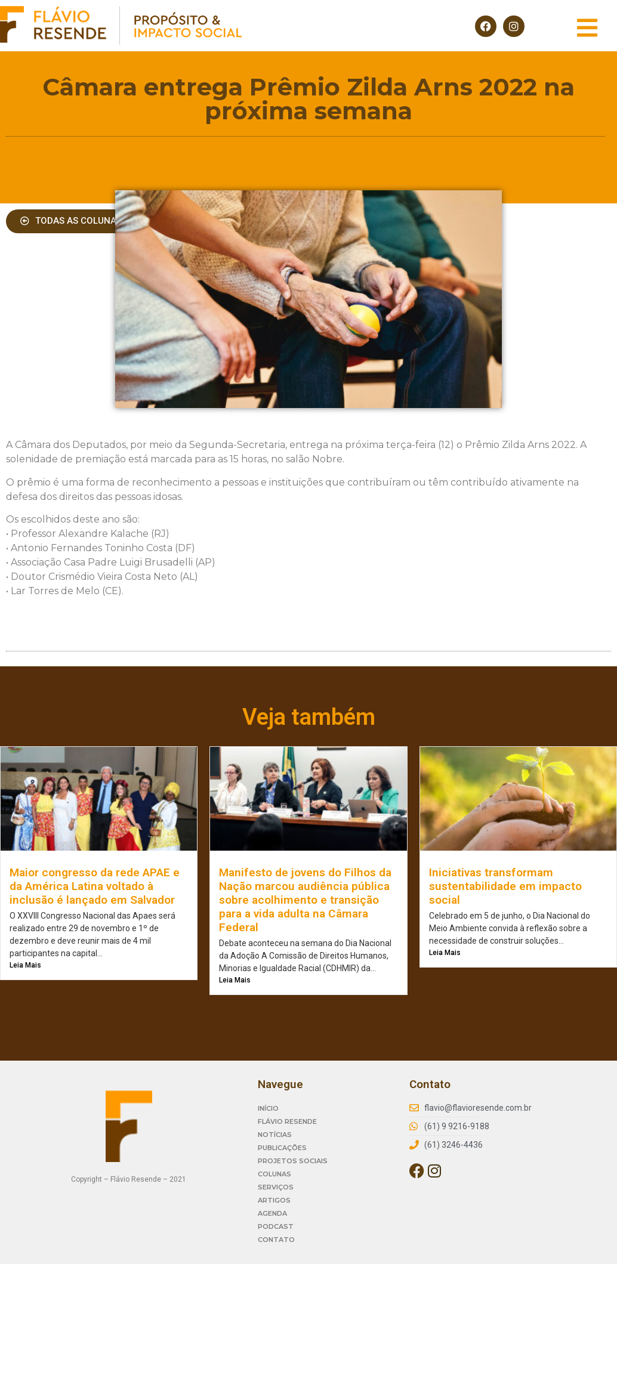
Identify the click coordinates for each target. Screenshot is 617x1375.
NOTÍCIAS (275, 1134)
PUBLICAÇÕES (282, 1148)
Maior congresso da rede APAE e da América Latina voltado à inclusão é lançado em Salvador (95, 886)
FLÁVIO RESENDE (287, 1121)
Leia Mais (25, 965)
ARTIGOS (274, 1200)
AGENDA (272, 1213)
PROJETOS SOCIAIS (293, 1161)
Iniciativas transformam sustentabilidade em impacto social (505, 886)
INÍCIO (268, 1108)
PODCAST (276, 1226)
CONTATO (276, 1239)
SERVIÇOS (276, 1187)
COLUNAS (274, 1174)
